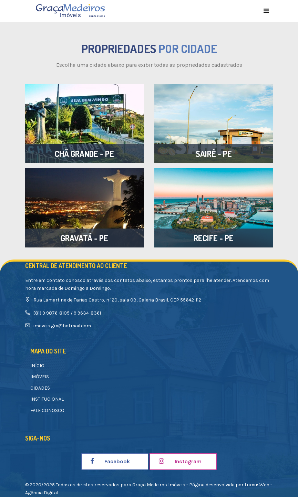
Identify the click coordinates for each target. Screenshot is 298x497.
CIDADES (40, 388)
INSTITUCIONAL (47, 399)
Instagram (180, 461)
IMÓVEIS (39, 377)
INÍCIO (37, 366)
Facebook (110, 461)
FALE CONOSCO (47, 410)
